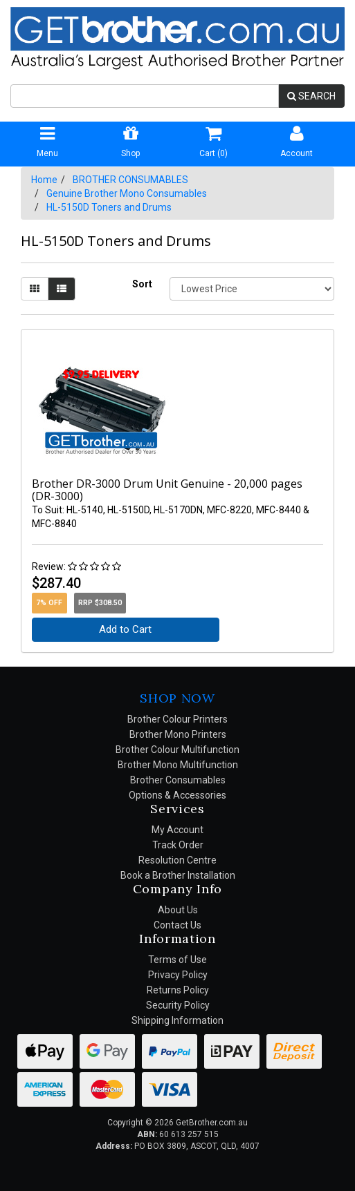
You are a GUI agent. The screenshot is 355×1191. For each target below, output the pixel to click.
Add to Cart (125, 629)
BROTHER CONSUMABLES (130, 179)
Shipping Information (177, 1020)
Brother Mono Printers (177, 734)
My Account (177, 829)
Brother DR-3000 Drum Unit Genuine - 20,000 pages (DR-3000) (167, 490)
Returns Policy (178, 989)
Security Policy (178, 1005)
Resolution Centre (177, 860)
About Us (178, 909)
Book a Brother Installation (177, 875)
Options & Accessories (177, 795)
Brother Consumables (178, 779)
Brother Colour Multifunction (177, 749)
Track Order (177, 844)
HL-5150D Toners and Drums (109, 207)
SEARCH (311, 96)
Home (44, 179)
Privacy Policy (178, 974)
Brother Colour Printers (177, 719)
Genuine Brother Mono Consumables (126, 193)
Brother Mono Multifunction (178, 764)
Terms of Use (177, 959)
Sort (142, 283)
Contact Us (177, 925)
